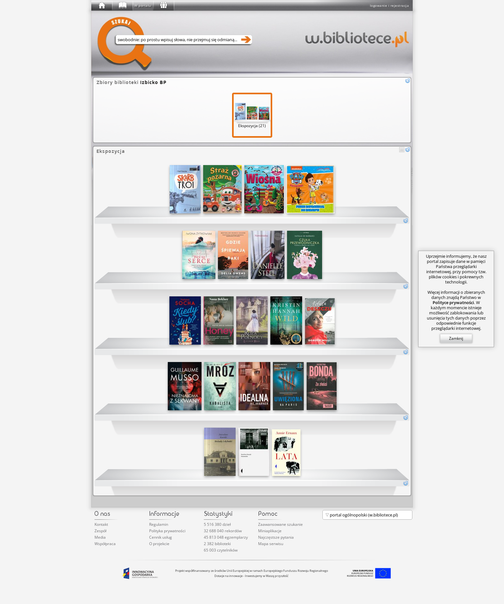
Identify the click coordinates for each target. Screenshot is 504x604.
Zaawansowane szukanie (280, 524)
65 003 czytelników (221, 550)
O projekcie (159, 543)
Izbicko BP (153, 82)
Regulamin (158, 524)
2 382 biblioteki (217, 543)
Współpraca (105, 543)
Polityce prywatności (453, 302)
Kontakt (101, 524)
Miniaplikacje (270, 531)
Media (100, 537)
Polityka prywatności (167, 531)
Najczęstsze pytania (276, 537)
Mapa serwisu (270, 543)
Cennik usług (160, 537)
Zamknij (456, 338)
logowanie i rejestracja (389, 5)
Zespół (100, 531)
